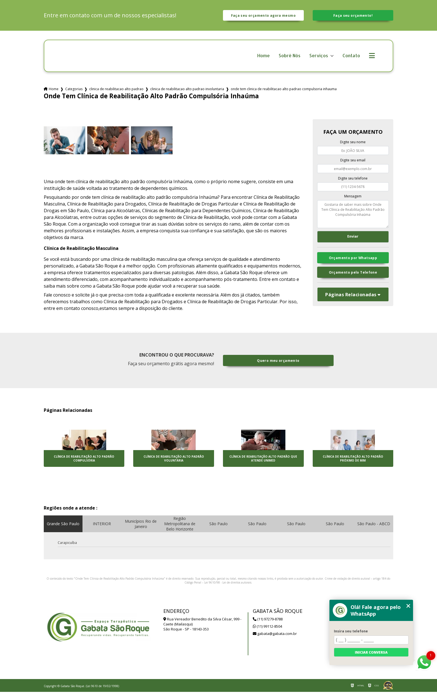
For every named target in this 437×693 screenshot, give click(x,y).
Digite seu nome (353, 143)
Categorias (73, 90)
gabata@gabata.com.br (275, 634)
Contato (351, 56)
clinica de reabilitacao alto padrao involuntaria (187, 90)
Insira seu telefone (351, 631)
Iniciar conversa (371, 652)
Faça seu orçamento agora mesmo (263, 15)
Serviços (319, 56)
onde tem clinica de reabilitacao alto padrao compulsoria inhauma (284, 90)
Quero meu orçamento (278, 361)
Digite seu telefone (353, 179)
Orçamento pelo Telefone (353, 275)
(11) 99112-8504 (267, 627)
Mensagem (352, 197)
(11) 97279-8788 (268, 620)
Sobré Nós (289, 56)
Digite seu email (352, 161)
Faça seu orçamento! (353, 15)
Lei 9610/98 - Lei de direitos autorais (227, 584)
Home (263, 56)
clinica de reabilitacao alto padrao (116, 90)
